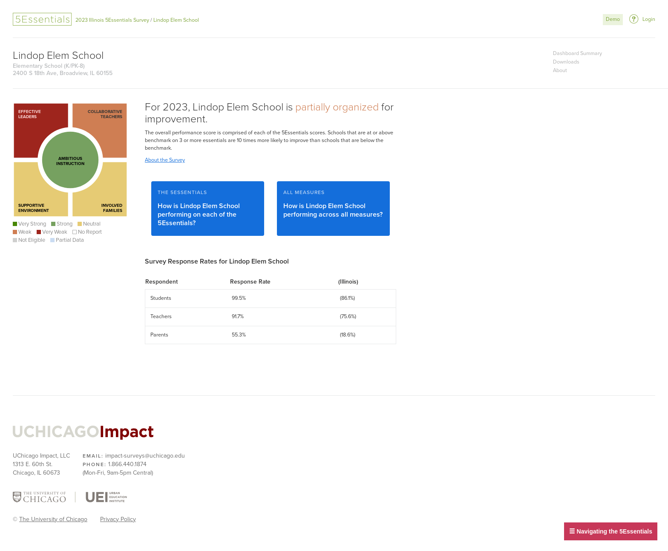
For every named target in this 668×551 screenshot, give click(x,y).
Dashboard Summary (577, 53)
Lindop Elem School (176, 20)
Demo (613, 19)
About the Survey (165, 160)
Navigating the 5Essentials (610, 531)
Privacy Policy (118, 519)
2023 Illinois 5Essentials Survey (112, 20)
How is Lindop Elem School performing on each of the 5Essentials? (208, 208)
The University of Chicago (53, 519)
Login (648, 19)
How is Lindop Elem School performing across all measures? (333, 204)
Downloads (566, 62)
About (560, 70)
